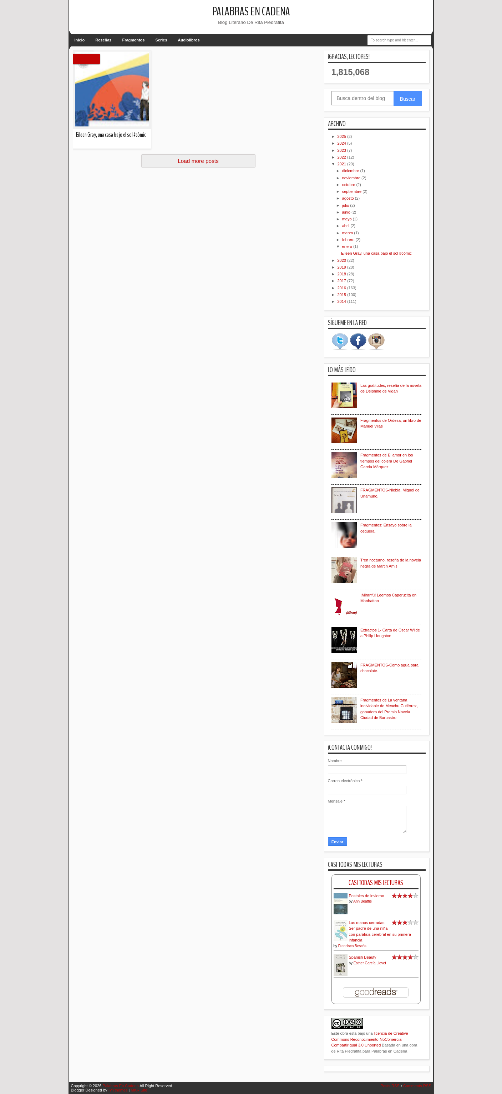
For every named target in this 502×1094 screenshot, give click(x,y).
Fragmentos (133, 40)
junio (346, 212)
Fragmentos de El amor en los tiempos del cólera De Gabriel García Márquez (386, 461)
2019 (343, 267)
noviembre (351, 178)
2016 (343, 288)
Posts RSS (389, 1086)
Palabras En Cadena (251, 12)
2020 (343, 260)
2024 (343, 143)
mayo (347, 219)
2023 (343, 150)
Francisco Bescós (352, 946)
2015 (343, 295)
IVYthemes (118, 1090)
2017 (343, 281)
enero (347, 246)
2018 (343, 274)
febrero (349, 240)
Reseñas (103, 40)
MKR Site (139, 1090)
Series (161, 40)
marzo (348, 233)
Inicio (80, 40)
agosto (348, 198)
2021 (343, 164)
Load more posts (198, 161)
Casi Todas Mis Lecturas (376, 883)
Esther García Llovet (370, 963)
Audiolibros (189, 40)
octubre (349, 185)
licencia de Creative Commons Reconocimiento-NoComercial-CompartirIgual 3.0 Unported (369, 1039)
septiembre (352, 191)
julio (346, 205)
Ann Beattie (362, 901)
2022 (343, 157)
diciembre (351, 171)
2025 (343, 136)
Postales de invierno (366, 896)
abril (346, 226)
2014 (343, 301)
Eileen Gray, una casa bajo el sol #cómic (111, 135)
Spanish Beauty (362, 957)
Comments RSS (417, 1086)
